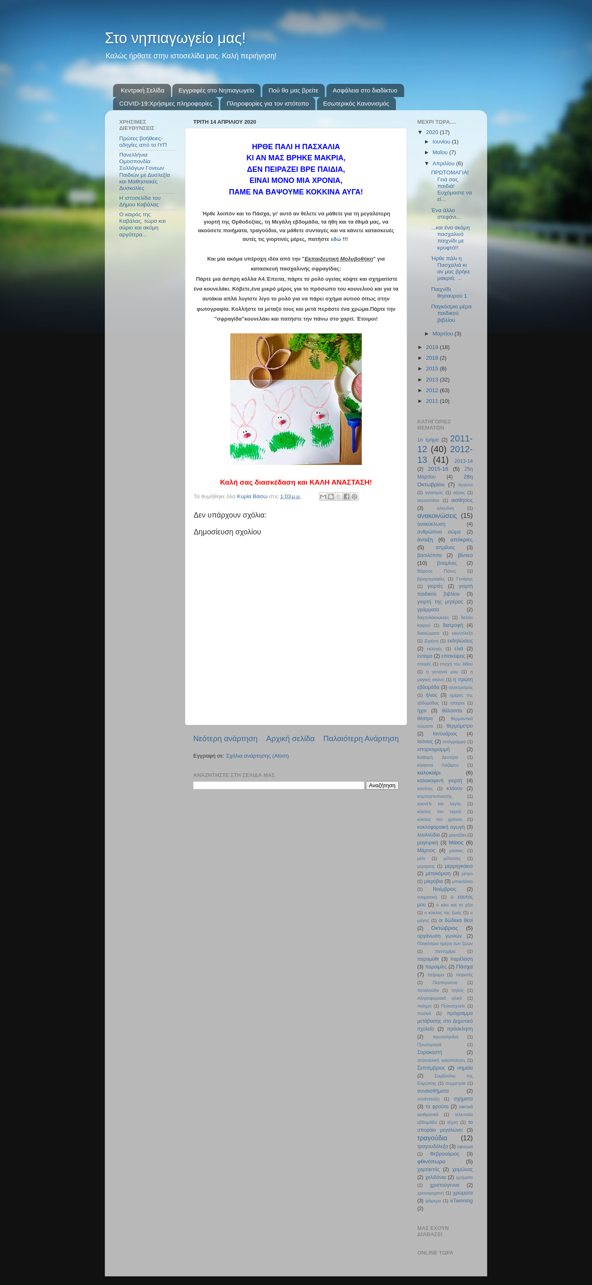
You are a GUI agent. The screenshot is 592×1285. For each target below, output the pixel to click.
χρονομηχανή (430, 1192)
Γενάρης (464, 578)
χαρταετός (428, 1169)
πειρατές (464, 974)
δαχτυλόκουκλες (433, 617)
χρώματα (463, 1193)
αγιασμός (434, 492)
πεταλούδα (428, 990)
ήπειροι (457, 702)
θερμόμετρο (459, 726)
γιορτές (435, 586)
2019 (433, 347)
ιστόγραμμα (454, 741)
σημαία (465, 1068)
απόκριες (461, 539)
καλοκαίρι (429, 773)
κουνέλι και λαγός (439, 803)
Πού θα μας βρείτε (293, 90)
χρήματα (464, 1177)
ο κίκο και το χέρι (454, 904)
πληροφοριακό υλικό (439, 998)
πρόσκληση (460, 1029)
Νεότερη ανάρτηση (225, 738)
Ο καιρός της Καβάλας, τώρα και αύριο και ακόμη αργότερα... (142, 224)
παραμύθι (428, 959)
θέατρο (425, 718)
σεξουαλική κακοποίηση (441, 1060)
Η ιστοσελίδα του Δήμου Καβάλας (140, 201)
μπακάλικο (462, 881)
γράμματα (428, 609)
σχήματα (463, 1099)
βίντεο (465, 555)
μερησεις (426, 866)
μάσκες (456, 850)
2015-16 (438, 469)
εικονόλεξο (462, 633)
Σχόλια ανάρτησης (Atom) (257, 756)
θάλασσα (452, 711)
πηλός (457, 990)
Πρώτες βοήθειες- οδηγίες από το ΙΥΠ (143, 141)
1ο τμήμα (428, 440)
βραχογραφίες (431, 578)
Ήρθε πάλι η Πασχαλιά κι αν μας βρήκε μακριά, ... (450, 268)
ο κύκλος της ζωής (442, 912)
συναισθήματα (433, 1091)
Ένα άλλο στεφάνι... (446, 213)
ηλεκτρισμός (461, 687)
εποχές (424, 663)
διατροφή (453, 625)
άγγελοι (465, 484)
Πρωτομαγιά (429, 1044)
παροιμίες (436, 967)
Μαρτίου (443, 333)
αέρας (459, 492)
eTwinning (461, 1201)
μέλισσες (452, 858)
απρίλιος (445, 547)
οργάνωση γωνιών (439, 936)
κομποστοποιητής (434, 796)
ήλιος (431, 695)
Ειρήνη (431, 640)
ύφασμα (465, 1146)
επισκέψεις (453, 656)
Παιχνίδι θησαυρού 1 (449, 292)
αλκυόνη (445, 508)
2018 (433, 358)
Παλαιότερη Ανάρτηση (361, 738)
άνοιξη (425, 539)
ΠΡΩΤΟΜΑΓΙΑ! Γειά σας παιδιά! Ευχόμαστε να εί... (451, 185)
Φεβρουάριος (445, 1154)
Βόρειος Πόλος (436, 571)
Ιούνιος (425, 741)
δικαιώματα (428, 633)
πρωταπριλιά (445, 1036)
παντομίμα (445, 951)
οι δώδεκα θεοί (456, 920)
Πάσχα (464, 967)
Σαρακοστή (429, 1052)
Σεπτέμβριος (431, 1068)
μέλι (421, 858)
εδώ (336, 239)
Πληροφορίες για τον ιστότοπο (268, 103)
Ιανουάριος (445, 734)
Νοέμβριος (444, 889)
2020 (433, 132)
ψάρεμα (433, 1200)
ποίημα (424, 1005)
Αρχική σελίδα (290, 738)
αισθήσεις (462, 500)
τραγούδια (432, 1138)
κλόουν (454, 788)
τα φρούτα (437, 1106)
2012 (433, 390)
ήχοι (421, 711)
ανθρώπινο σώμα (439, 532)
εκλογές (434, 648)
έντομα (424, 656)
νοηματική (427, 896)
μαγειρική (427, 843)
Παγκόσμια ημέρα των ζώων (445, 943)
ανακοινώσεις (437, 515)
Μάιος (456, 842)
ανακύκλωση (431, 524)
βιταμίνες (447, 563)
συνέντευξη (428, 1098)
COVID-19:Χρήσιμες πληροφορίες (165, 103)
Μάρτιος (426, 850)
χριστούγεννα (444, 1185)
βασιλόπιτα (429, 555)
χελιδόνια (436, 1177)
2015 (433, 368)
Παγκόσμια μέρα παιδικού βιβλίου (451, 313)
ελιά (458, 649)
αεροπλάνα (428, 500)
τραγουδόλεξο (432, 1146)
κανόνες (425, 788)
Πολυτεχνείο (453, 1005)
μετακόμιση (438, 873)
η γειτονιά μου (442, 671)
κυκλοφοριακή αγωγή (441, 827)
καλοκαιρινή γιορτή (439, 780)
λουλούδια (428, 835)
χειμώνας (462, 1169)
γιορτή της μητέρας (440, 602)
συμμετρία (455, 1083)
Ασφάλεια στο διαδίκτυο (365, 90)
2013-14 (463, 461)
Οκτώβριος (444, 928)
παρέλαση (461, 959)
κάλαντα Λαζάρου (438, 765)
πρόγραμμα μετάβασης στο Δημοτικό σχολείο (445, 1021)
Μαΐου (440, 152)
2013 (433, 380)
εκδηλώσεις (460, 641)
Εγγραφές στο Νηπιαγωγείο (216, 90)
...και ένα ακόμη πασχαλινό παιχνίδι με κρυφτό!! (450, 237)
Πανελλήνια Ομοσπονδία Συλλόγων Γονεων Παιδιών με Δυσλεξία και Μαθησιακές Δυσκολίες (144, 171)
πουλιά (424, 1013)
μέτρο (467, 873)
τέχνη (452, 1122)
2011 (433, 401)
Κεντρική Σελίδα (142, 90)
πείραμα (436, 974)
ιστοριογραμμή (433, 749)
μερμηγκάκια (459, 866)
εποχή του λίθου (456, 663)
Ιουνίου (442, 142)
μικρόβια (433, 881)
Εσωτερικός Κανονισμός (356, 103)
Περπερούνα (445, 982)
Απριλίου (444, 163)
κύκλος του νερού (439, 811)
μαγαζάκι (457, 834)
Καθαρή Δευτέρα (437, 757)
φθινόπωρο (431, 1161)
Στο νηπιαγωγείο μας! (175, 38)
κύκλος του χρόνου (439, 819)
